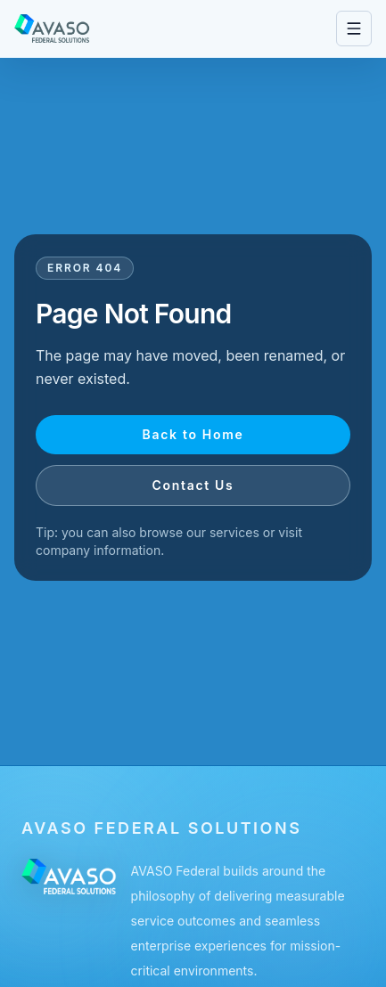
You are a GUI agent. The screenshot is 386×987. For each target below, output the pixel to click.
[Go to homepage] (52, 28)
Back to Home (193, 434)
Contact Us (193, 485)
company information (98, 550)
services (234, 532)
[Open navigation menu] (354, 28)
